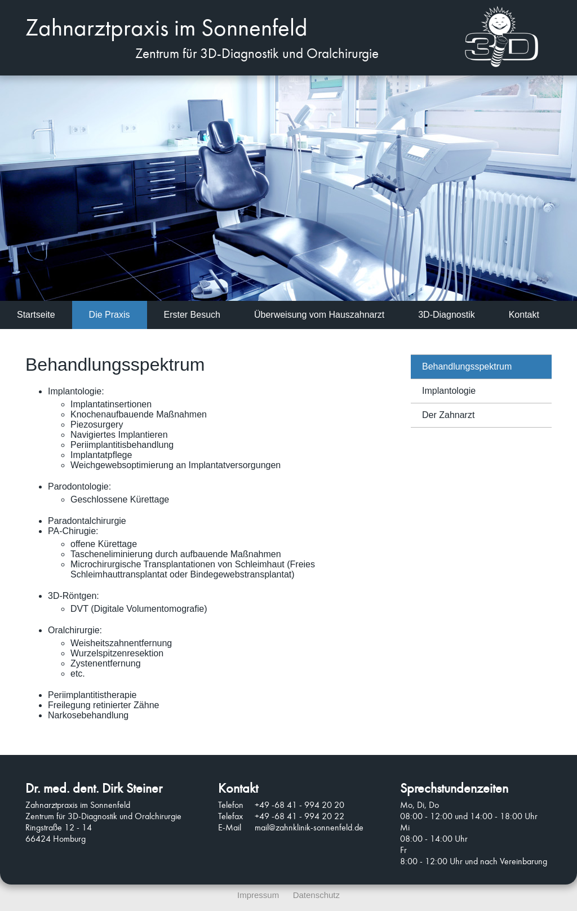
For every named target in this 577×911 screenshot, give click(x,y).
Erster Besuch (192, 314)
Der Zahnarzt (448, 415)
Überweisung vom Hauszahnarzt (319, 314)
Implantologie (449, 390)
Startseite (36, 314)
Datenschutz (316, 895)
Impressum (258, 895)
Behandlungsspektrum (467, 366)
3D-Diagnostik (446, 314)
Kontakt (524, 314)
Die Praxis (109, 314)
